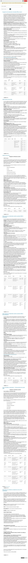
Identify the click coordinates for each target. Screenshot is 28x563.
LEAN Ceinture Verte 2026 (7, 99)
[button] (23, 1)
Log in (26, 0)
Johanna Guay (8, 486)
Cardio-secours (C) (6, 155)
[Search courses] (5, 9)
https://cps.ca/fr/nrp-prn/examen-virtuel (10, 57)
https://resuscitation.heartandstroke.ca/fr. (10, 354)
